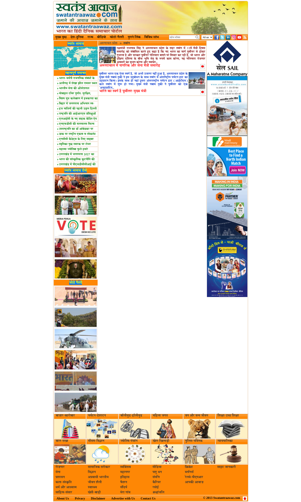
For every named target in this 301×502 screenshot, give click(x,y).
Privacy (80, 498)
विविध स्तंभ (151, 37)
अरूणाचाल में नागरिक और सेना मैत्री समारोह (129, 65)
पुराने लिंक (134, 37)
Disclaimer (98, 498)
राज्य (90, 37)
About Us (62, 498)
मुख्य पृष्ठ (61, 37)
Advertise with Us (123, 498)
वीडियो (101, 37)
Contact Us (148, 498)
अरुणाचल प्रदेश (109, 43)
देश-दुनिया (77, 37)
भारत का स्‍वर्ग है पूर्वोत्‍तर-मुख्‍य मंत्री (122, 91)
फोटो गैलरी (117, 37)
